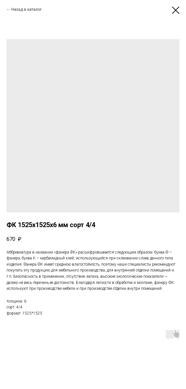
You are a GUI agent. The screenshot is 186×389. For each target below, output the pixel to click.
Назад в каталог (26, 9)
